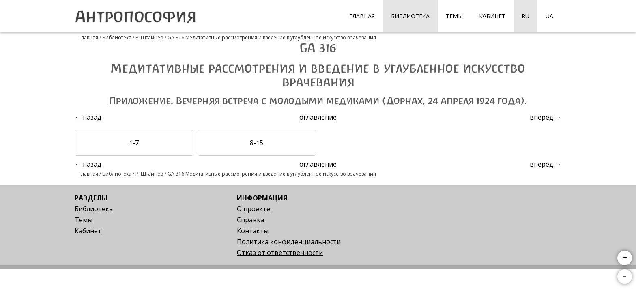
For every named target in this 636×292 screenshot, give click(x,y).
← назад (88, 117)
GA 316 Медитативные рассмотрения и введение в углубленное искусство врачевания (272, 37)
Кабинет (492, 16)
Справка (250, 219)
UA (549, 16)
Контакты (253, 230)
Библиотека (410, 16)
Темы (454, 16)
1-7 (134, 142)
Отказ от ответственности (280, 252)
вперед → (545, 117)
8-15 (256, 142)
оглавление (318, 117)
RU (525, 16)
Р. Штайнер (149, 37)
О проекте (253, 208)
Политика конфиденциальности (289, 241)
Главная (362, 16)
